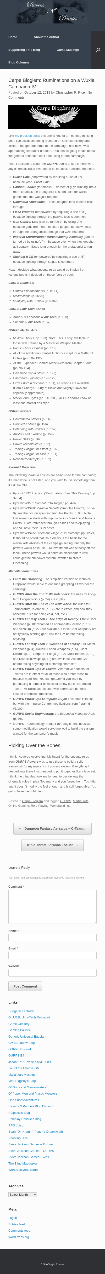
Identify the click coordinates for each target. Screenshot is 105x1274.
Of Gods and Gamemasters (27, 1087)
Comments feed (19, 1230)
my (17, 135)
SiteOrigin (49, 1264)
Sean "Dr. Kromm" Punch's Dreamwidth (35, 1131)
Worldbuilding (59, 805)
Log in (12, 1218)
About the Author (46, 37)
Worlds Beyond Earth (23, 1169)
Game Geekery (18, 1024)
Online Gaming (18, 805)
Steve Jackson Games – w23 (28, 1157)
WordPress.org (18, 1237)
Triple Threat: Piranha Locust (52, 845)
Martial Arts (80, 801)
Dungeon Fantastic (21, 1011)
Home (12, 37)
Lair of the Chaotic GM (23, 1068)
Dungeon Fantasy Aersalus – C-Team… (52, 828)
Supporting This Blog (24, 49)
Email (13, 948)
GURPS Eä (16, 1055)
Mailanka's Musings (21, 1074)
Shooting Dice (18, 1138)
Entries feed (16, 1224)
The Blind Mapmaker (22, 1163)
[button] (98, 50)
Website (14, 966)
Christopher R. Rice (70, 92)
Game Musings (68, 49)
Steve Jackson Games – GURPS (31, 1151)
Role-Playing (40, 805)
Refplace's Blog (19, 1112)
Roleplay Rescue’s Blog (24, 1119)
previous (26, 135)
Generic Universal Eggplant (27, 1036)
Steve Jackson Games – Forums (31, 1144)
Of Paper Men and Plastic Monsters (32, 1093)
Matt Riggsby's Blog (22, 1081)
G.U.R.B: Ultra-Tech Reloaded (29, 1017)
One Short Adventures (23, 1100)
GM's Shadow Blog (21, 1043)
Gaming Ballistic (19, 1030)
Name (13, 931)
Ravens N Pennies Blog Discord (30, 1106)
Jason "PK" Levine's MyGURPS (30, 1062)
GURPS (65, 801)
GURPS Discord (19, 1049)
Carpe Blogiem (32, 801)
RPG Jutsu (15, 1125)
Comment (16, 886)
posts (36, 135)
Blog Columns (18, 62)
